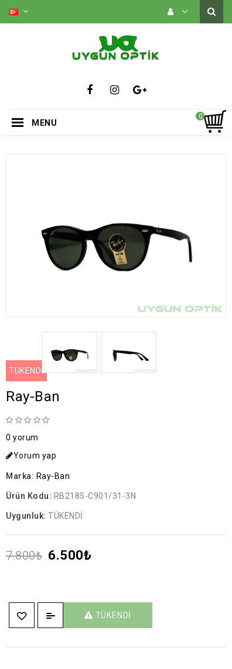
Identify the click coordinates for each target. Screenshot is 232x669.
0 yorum (22, 437)
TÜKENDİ (107, 615)
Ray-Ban (53, 476)
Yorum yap (31, 455)
